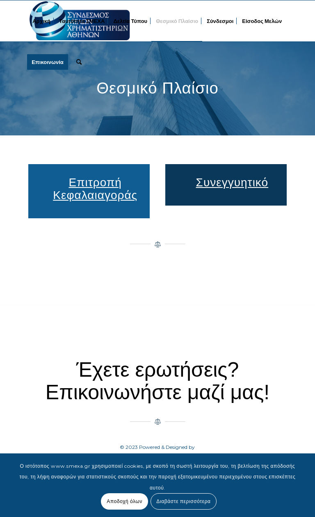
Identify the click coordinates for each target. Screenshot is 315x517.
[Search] (79, 61)
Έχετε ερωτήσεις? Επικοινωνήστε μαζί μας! (157, 381)
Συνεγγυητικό (232, 182)
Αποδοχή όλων (124, 501)
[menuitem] (41, 20)
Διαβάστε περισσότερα (183, 501)
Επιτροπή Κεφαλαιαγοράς (95, 188)
